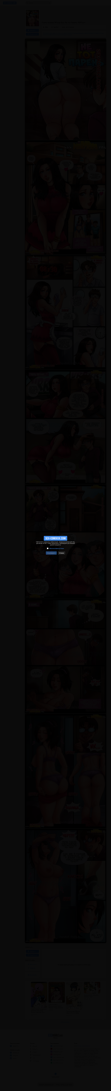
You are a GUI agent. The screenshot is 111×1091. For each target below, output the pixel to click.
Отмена (61, 553)
